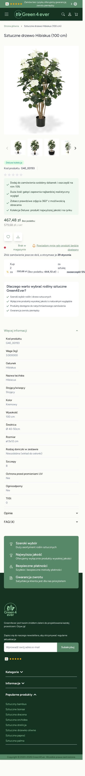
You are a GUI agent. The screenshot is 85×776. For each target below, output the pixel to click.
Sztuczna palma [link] (15, 740)
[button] (14, 175)
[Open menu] (6, 14)
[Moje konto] (69, 14)
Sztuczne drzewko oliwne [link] (21, 730)
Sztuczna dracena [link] (16, 714)
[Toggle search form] (63, 14)
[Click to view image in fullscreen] (41, 90)
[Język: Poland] (75, 4)
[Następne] (75, 148)
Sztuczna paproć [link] (15, 735)
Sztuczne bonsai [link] (15, 709)
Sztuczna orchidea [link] (16, 719)
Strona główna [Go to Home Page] (11, 26)
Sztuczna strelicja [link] (16, 725)
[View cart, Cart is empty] (76, 14)
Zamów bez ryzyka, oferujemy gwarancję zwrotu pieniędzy (48, 4)
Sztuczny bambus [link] (16, 704)
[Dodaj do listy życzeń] (8, 237)
